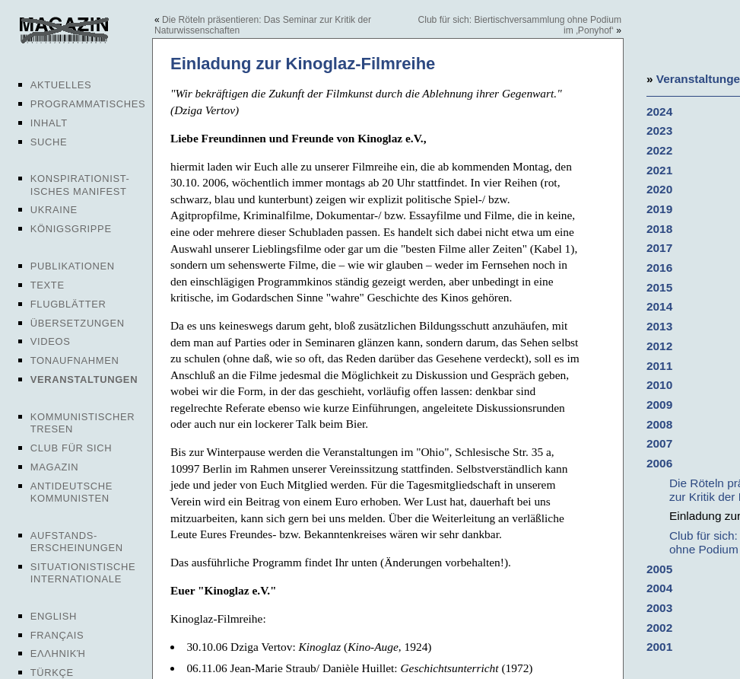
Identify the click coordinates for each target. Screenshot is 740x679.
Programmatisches (88, 104)
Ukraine (54, 209)
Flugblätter (68, 304)
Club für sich (71, 448)
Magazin (54, 467)
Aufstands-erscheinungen (76, 541)
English (53, 616)
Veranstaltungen (84, 379)
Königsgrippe (71, 228)
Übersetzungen (77, 323)
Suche (48, 142)
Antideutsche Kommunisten (71, 492)
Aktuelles (61, 85)
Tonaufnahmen (74, 360)
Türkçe (52, 672)
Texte (47, 285)
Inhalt (49, 123)
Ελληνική (58, 653)
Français (57, 635)
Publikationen (72, 266)
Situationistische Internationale (83, 573)
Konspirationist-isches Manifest (80, 184)
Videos (50, 341)
